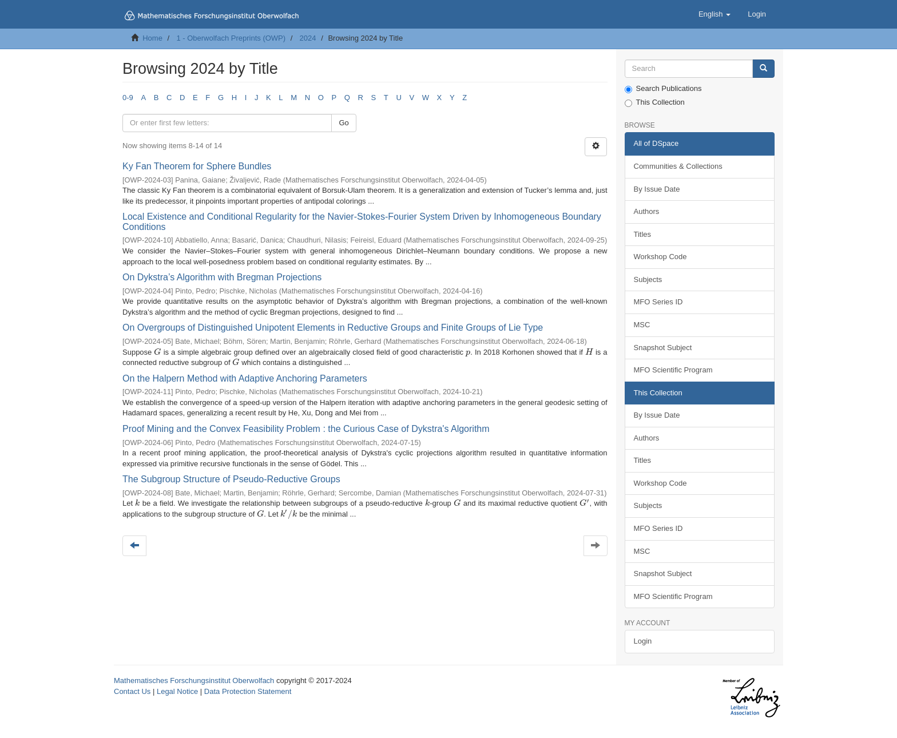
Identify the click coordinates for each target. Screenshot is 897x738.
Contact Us (132, 691)
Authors (647, 211)
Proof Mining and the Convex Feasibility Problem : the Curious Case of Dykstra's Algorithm (306, 429)
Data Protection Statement (247, 691)
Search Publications (663, 88)
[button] (714, 14)
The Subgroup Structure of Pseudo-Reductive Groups (231, 479)
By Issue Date (657, 189)
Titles (643, 234)
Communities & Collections (678, 166)
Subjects (648, 279)
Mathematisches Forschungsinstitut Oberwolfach (194, 680)
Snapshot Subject (663, 347)
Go (343, 122)
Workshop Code (660, 256)
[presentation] (157, 352)
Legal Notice (177, 691)
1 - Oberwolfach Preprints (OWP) (230, 38)
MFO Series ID (658, 301)
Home (152, 38)
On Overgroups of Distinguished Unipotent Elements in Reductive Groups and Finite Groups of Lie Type (332, 327)
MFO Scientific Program (673, 370)
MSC (642, 324)
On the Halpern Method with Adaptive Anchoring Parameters (244, 378)
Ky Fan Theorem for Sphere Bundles (196, 166)
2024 (308, 38)
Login (643, 641)
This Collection (655, 102)
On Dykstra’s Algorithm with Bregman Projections (222, 277)
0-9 (127, 97)
